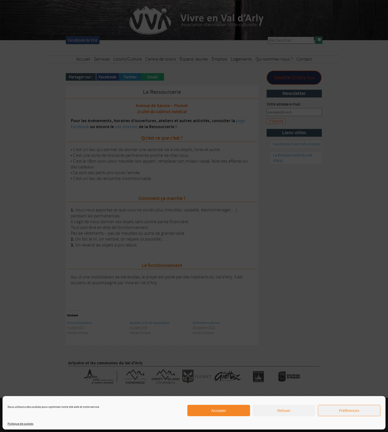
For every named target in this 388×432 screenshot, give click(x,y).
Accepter (218, 410)
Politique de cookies (20, 424)
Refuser (284, 410)
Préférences (349, 410)
